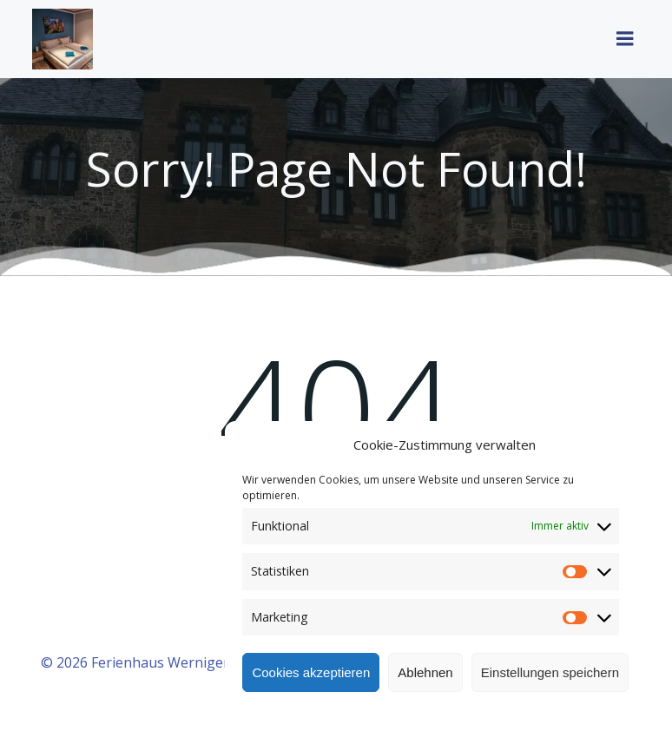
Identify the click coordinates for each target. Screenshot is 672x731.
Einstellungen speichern (550, 672)
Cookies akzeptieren (311, 672)
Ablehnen (425, 672)
